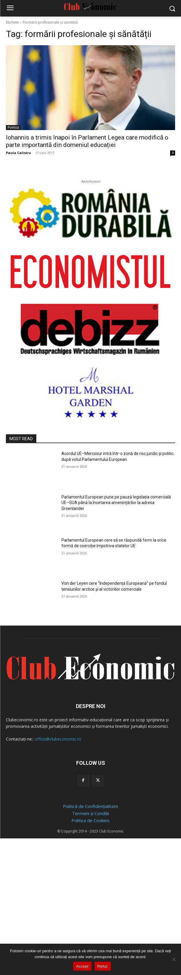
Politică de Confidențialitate (90, 806)
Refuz (102, 966)
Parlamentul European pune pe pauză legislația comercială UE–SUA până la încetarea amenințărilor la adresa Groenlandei (116, 503)
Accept (82, 966)
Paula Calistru (18, 152)
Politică (13, 127)
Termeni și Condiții (90, 813)
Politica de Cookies (90, 820)
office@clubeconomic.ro (58, 739)
